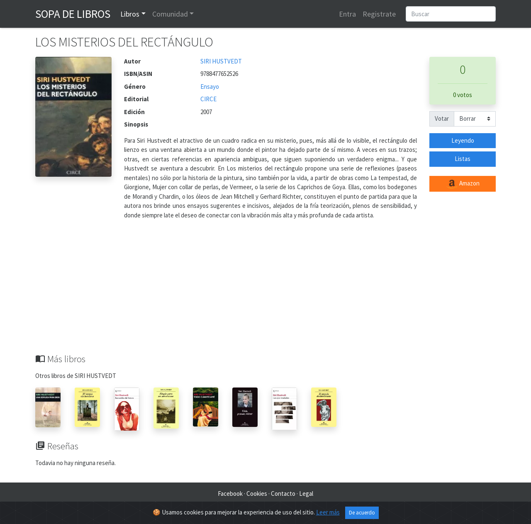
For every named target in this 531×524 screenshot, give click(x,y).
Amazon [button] (463, 183)
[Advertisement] (265, 291)
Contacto (283, 493)
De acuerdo (362, 512)
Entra (347, 14)
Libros (129, 14)
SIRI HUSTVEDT (221, 61)
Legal (306, 493)
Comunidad (170, 14)
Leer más (328, 512)
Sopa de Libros (72, 14)
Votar (442, 118)
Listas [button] (462, 159)
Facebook (230, 493)
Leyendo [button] (462, 140)
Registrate (379, 14)
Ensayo (209, 86)
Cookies (256, 493)
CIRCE (208, 99)
